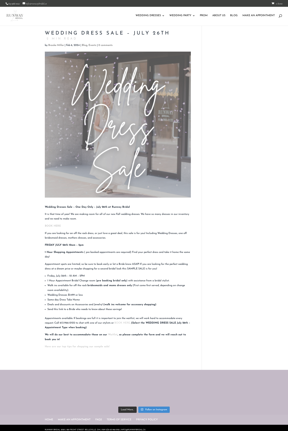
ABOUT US (218, 15)
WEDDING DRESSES (148, 15)
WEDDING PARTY (180, 15)
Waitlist (113, 334)
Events (92, 45)
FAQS (98, 419)
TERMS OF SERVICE (119, 419)
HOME (49, 419)
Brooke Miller (56, 45)
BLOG (234, 15)
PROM (204, 15)
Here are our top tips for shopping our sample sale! (77, 346)
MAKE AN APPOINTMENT (258, 15)
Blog (84, 45)
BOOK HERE (53, 226)
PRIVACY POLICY (147, 419)
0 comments (105, 45)
